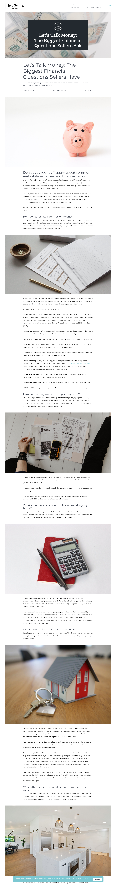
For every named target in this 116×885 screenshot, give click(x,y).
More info (54, 880)
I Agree (97, 879)
